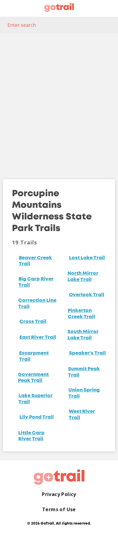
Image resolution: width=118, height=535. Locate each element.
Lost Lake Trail (87, 258)
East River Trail (37, 337)
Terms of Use (59, 509)
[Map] (59, 101)
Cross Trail (32, 321)
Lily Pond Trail (36, 417)
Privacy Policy (59, 494)
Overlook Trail (86, 295)
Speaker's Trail (87, 353)
